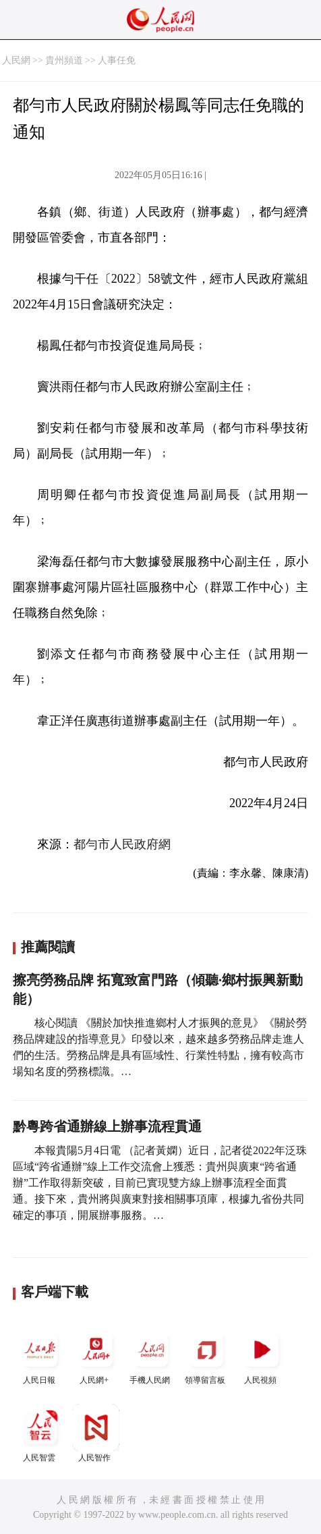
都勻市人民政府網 (122, 844)
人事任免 (117, 60)
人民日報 (40, 1355)
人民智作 (95, 1433)
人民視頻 (261, 1355)
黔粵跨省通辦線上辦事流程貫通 (107, 1126)
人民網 (16, 60)
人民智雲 (40, 1433)
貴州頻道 (64, 60)
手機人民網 (151, 1355)
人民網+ (95, 1355)
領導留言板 (206, 1355)
